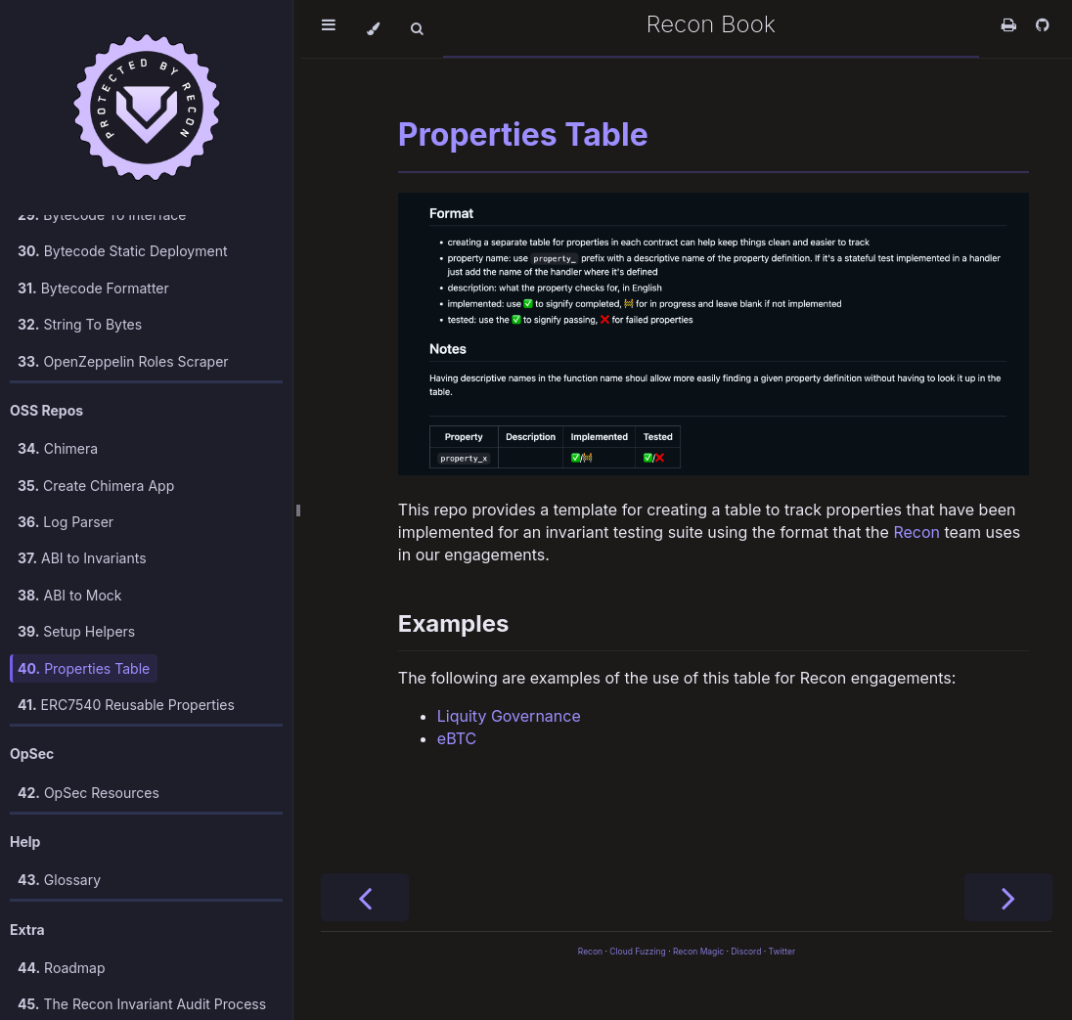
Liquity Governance (509, 716)
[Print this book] (1011, 24)
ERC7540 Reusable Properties (126, 626)
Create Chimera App (96, 407)
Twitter (782, 951)
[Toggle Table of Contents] (328, 29)
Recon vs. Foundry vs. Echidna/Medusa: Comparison (115, 972)
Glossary (59, 801)
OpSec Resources (88, 714)
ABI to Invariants (82, 479)
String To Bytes (80, 246)
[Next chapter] (1008, 897)
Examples (454, 623)
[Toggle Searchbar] (416, 29)
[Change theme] (373, 29)
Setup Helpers (76, 553)
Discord (746, 951)
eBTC (456, 738)
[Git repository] (1042, 24)
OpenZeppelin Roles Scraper (123, 283)
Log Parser (65, 443)
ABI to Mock (70, 517)
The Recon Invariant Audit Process (142, 925)
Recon (916, 532)
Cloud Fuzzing (637, 951)
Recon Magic (698, 951)
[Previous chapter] (365, 897)
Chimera (58, 370)
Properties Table (84, 590)
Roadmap (62, 889)
